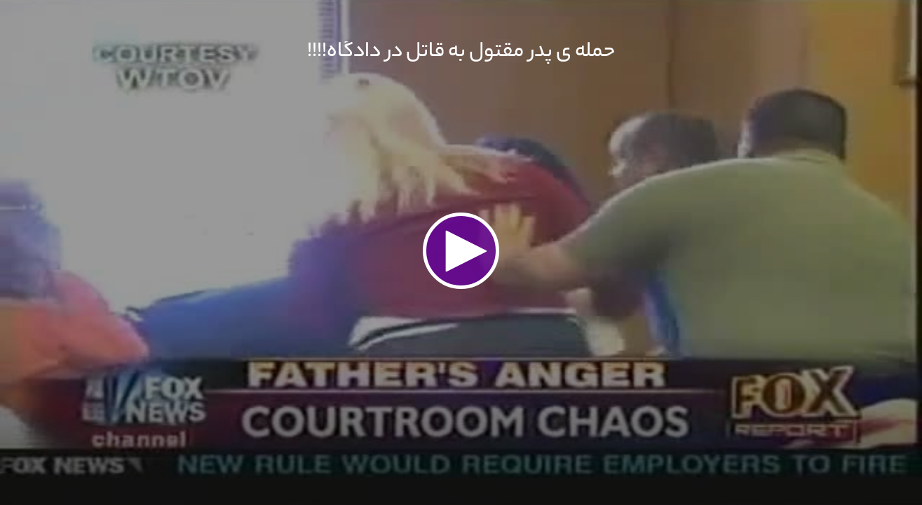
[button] (461, 251)
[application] (461, 252)
